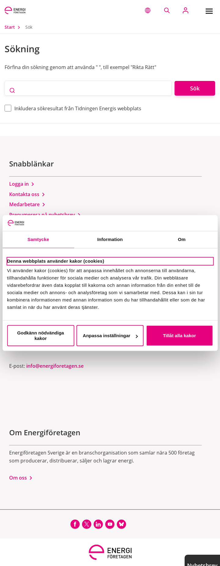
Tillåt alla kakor (179, 335)
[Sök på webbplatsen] (167, 10)
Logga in (21, 184)
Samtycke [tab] (38, 239)
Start (14, 27)
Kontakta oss (27, 194)
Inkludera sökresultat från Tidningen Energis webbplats (77, 108)
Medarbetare (27, 204)
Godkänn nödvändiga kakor (40, 335)
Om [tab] (182, 239)
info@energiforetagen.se (55, 366)
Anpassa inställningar (110, 335)
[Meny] (209, 10)
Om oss (21, 477)
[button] (148, 10)
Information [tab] (110, 239)
